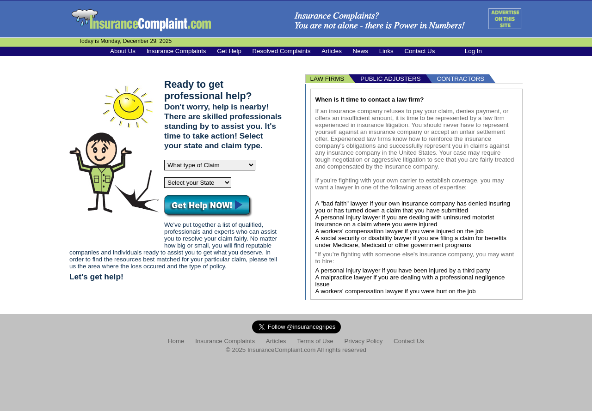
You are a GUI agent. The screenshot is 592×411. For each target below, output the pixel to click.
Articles (331, 51)
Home (176, 341)
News (360, 51)
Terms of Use (315, 341)
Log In (473, 51)
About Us (123, 51)
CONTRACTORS (461, 78)
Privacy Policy (363, 341)
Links (386, 51)
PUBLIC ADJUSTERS (390, 78)
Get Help (229, 51)
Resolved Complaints (282, 51)
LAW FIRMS (327, 78)
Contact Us (419, 51)
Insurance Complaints (176, 51)
